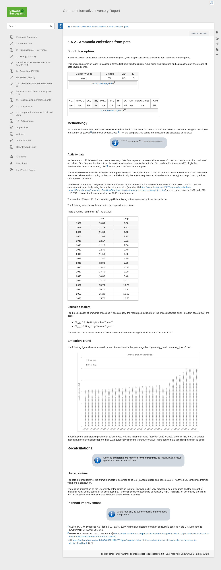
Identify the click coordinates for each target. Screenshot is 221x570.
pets (126, 27)
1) (91, 132)
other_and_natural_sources (93, 27)
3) (107, 166)
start (69, 26)
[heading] (30, 37)
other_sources (115, 27)
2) (118, 132)
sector (76, 27)
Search (51, 26)
